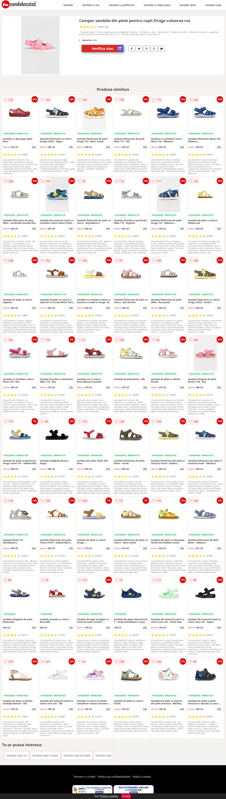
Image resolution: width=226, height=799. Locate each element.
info (34, 146)
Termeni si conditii (84, 776)
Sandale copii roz (17, 755)
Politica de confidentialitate (114, 776)
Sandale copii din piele (76, 755)
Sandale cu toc (91, 5)
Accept (126, 796)
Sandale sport (188, 5)
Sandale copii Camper (45, 755)
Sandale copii (213, 5)
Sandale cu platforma (122, 5)
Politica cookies (142, 776)
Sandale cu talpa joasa (157, 5)
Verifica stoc (107, 48)
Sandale (68, 5)
